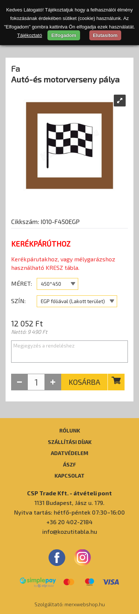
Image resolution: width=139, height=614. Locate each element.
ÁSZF (69, 464)
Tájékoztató (29, 35)
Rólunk (69, 430)
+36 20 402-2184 (69, 521)
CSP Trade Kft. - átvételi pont (69, 492)
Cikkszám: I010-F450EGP (45, 221)
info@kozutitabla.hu (69, 531)
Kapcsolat (69, 475)
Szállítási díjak (70, 441)
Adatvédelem (69, 453)
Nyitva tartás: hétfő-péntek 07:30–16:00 (69, 512)
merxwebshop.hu (84, 604)
